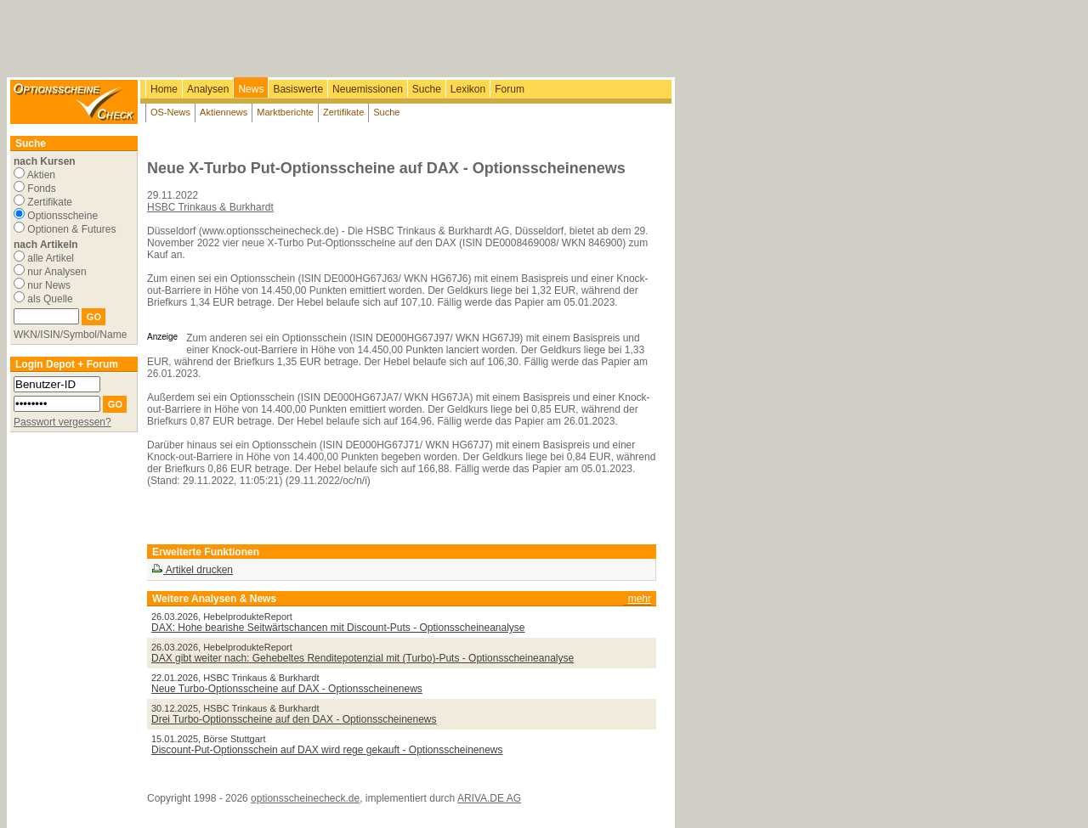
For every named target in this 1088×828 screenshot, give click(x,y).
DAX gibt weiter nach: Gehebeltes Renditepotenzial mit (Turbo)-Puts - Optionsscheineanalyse (362, 658)
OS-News (170, 112)
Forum (509, 89)
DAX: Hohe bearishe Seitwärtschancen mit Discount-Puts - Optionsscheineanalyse (338, 628)
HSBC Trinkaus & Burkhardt (210, 207)
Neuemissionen (367, 89)
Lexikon (467, 89)
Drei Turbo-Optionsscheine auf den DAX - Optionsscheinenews (294, 719)
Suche (426, 89)
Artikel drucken (192, 570)
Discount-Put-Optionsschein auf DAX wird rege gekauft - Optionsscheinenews (327, 750)
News (251, 89)
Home (164, 89)
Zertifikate (343, 112)
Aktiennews (223, 112)
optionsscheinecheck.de (305, 798)
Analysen (208, 89)
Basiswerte (298, 89)
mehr (639, 599)
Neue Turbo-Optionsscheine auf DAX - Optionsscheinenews (286, 689)
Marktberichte (285, 112)
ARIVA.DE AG (489, 798)
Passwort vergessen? (62, 422)
